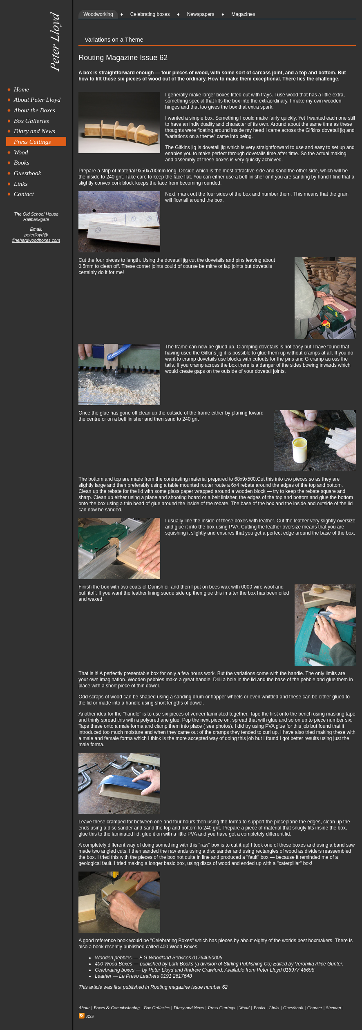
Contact (24, 193)
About (83, 1007)
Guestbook (27, 172)
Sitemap (333, 1007)
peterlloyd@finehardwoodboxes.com (36, 237)
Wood (21, 152)
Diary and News (34, 130)
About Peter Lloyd (37, 99)
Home (21, 89)
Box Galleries (31, 120)
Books (21, 162)
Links (21, 183)
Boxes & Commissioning (117, 1007)
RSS (86, 1016)
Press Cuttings (32, 141)
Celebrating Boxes (172, 940)
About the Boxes (34, 110)
